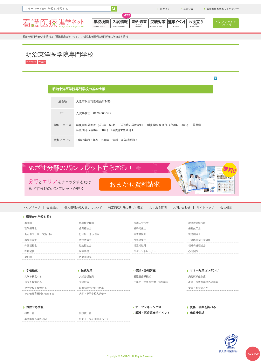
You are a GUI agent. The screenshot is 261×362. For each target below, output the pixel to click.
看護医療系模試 (142, 276)
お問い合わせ (181, 207)
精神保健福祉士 (197, 245)
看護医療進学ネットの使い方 (223, 9)
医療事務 (84, 251)
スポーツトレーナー (145, 251)
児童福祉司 (140, 245)
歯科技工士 (194, 228)
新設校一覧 (85, 313)
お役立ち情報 (34, 307)
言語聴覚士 (140, 240)
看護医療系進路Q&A (36, 319)
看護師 (28, 222)
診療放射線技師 (197, 222)
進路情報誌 (197, 312)
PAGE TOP (253, 353)
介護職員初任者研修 (199, 240)
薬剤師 (28, 256)
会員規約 (52, 207)
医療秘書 (29, 251)
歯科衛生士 (140, 228)
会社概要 (226, 207)
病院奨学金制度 (197, 276)
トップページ (31, 207)
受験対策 (86, 270)
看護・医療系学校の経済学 (203, 282)
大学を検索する (33, 276)
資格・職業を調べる (203, 307)
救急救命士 (85, 240)
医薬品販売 (85, 256)
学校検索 (32, 270)
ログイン (165, 9)
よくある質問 (158, 207)
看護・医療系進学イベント (152, 312)
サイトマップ (205, 207)
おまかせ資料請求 (135, 184)
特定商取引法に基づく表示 (125, 207)
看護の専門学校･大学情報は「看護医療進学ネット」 (51, 36)
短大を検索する (33, 282)
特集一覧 (29, 313)
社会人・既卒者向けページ (94, 319)
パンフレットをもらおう (226, 23)
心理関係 (193, 251)
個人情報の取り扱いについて (83, 207)
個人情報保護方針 (229, 351)
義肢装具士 (31, 240)
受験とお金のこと (198, 287)
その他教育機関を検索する (39, 293)
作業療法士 (85, 228)
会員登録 (188, 9)
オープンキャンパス (148, 307)
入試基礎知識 (86, 276)
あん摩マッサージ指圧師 (38, 234)
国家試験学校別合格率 (91, 287)
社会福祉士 (85, 245)
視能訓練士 (194, 234)
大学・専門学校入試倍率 (92, 293)
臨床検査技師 (86, 222)
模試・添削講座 (145, 270)
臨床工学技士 (141, 222)
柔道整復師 (140, 234)
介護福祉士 (31, 245)
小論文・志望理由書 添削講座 (151, 282)
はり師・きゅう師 (89, 234)
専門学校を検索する (36, 287)
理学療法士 (31, 228)
